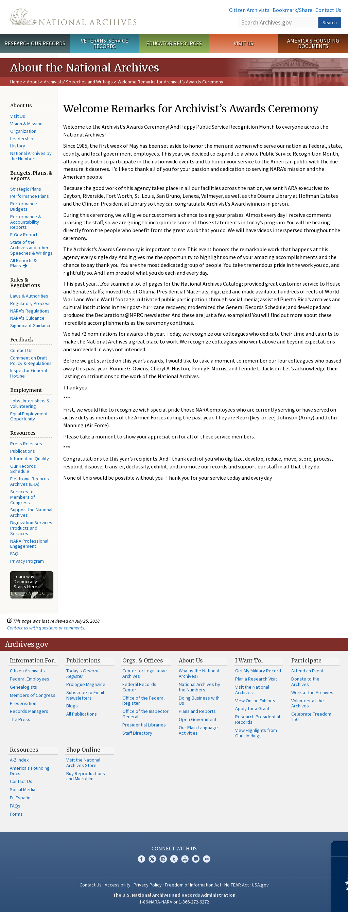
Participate (306, 660)
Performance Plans (29, 196)
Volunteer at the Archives (307, 703)
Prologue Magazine (85, 684)
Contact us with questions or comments (45, 628)
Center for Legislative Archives (144, 673)
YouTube (185, 859)
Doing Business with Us (199, 700)
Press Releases (26, 444)
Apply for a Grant (252, 708)
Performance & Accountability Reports (25, 221)
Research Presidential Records (257, 719)
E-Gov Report (23, 234)
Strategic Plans (25, 189)
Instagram (163, 859)
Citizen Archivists (249, 9)
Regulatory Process (30, 303)
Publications (22, 451)
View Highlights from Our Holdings (256, 733)
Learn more (287, 900)
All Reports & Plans (23, 263)
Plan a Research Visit (256, 679)
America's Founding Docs (30, 771)
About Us (191, 660)
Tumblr (174, 859)
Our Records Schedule (23, 469)
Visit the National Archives (252, 689)
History (17, 146)
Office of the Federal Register (143, 700)
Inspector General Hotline (28, 373)
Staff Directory (137, 733)
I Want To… (250, 660)
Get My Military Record (258, 671)
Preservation (23, 703)
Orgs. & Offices (142, 660)
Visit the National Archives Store (83, 762)
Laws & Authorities (29, 296)
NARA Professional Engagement (29, 543)
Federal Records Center (139, 687)
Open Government (197, 719)
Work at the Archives (312, 692)
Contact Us (328, 9)
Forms (16, 814)
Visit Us (243, 43)
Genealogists (23, 687)
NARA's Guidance (27, 318)
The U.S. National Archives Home (73, 17)
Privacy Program (27, 561)
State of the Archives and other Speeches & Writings (31, 247)
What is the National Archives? (199, 673)
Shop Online (83, 749)
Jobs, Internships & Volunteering (30, 403)
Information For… (34, 660)
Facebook (141, 859)
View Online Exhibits (255, 701)
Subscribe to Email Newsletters (85, 695)
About (33, 82)
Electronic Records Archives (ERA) (29, 481)
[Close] (340, 849)
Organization (23, 131)
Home (16, 82)
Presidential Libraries (144, 725)
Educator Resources (174, 43)
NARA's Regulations (30, 311)
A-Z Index (19, 760)
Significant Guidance (31, 325)
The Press (20, 719)
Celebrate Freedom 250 (311, 716)
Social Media (22, 789)
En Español (21, 798)
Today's (82, 673)
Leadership (21, 138)
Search (330, 22)
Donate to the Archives (305, 681)
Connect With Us (174, 848)
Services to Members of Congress (22, 497)
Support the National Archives (31, 512)
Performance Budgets (23, 206)
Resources (24, 749)
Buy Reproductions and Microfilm (85, 776)
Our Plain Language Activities (198, 730)
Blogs (72, 706)
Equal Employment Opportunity (29, 416)
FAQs (15, 553)
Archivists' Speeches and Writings (78, 82)
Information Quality (29, 458)
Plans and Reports (197, 711)
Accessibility (117, 885)
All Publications (81, 714)
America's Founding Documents (313, 43)
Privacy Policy (148, 885)
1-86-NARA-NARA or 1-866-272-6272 (174, 902)
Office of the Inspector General (145, 714)
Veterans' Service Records (104, 43)
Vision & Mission (26, 124)
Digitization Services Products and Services (31, 528)
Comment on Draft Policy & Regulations (31, 360)
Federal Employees (29, 679)
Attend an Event (307, 671)
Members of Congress (32, 695)
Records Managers (29, 711)
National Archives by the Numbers (31, 156)
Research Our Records (34, 43)
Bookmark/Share (292, 9)
